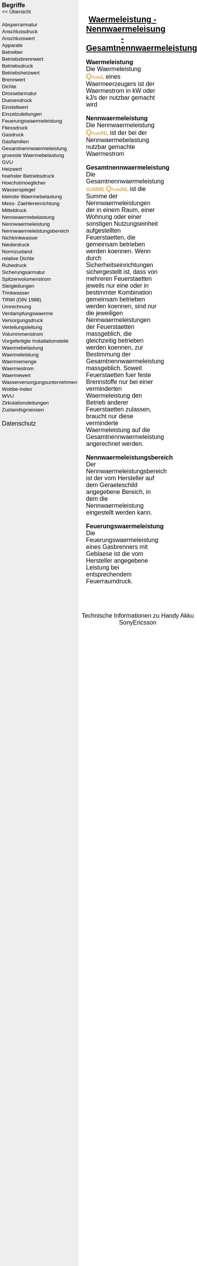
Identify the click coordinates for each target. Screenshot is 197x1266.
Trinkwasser (15, 293)
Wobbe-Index (17, 389)
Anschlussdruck (19, 31)
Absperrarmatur (19, 25)
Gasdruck (13, 135)
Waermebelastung (22, 348)
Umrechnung (16, 306)
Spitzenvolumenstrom (26, 279)
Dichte (9, 86)
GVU (7, 162)
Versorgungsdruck (22, 320)
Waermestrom (18, 368)
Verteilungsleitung (22, 327)
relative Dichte (18, 258)
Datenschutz (19, 423)
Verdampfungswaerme (27, 313)
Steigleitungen (18, 286)
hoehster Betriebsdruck (28, 176)
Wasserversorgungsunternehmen (39, 382)
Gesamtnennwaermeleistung (34, 148)
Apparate (12, 45)
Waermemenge (19, 361)
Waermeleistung (20, 355)
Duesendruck (17, 100)
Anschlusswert (18, 38)
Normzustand (17, 251)
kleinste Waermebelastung (32, 196)
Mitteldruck (14, 210)
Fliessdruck (15, 128)
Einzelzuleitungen (22, 114)
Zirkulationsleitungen (25, 403)
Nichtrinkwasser (20, 238)
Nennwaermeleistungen (118, 203)
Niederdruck (15, 245)
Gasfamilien (15, 141)
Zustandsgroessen (23, 410)
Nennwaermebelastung (28, 217)
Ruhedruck (14, 265)
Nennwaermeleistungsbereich (35, 231)
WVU (8, 396)
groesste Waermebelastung (33, 155)
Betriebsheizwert (21, 73)
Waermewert (16, 375)
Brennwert (13, 80)
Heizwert (12, 169)
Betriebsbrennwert (22, 59)
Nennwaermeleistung (26, 224)
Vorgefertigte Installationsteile (35, 341)
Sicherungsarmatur (23, 272)
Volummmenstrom (22, 334)
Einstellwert (15, 107)
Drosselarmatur (19, 93)
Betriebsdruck (17, 66)
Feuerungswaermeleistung (32, 121)
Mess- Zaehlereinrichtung (30, 203)
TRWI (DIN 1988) (21, 300)
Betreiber (12, 52)
